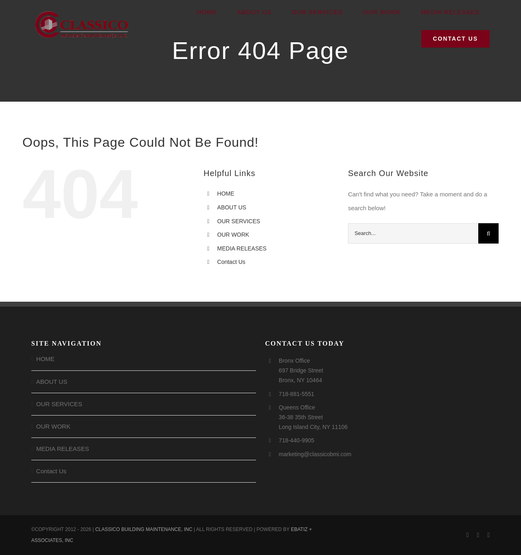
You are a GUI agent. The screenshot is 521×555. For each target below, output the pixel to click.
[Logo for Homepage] (81, 12)
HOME (225, 193)
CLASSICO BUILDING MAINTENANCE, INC (144, 529)
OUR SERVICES (238, 221)
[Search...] (413, 233)
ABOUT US (231, 207)
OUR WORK (233, 234)
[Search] (488, 233)
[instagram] (478, 535)
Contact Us (231, 262)
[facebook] (467, 535)
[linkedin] (488, 535)
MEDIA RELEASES (242, 248)
